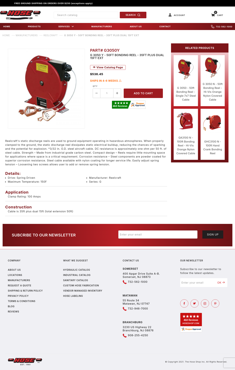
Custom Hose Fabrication (81, 285)
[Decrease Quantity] (96, 93)
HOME (6, 26)
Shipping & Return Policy (25, 290)
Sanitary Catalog (75, 280)
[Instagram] (205, 303)
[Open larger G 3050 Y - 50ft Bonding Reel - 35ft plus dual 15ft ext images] (46, 88)
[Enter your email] (157, 234)
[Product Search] (86, 15)
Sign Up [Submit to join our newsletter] (213, 234)
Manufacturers (19, 280)
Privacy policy (18, 295)
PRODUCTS (34, 26)
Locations (15, 275)
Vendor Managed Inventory (82, 290)
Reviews (13, 311)
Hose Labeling (73, 295)
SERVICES (66, 26)
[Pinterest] (215, 303)
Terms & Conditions (21, 301)
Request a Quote (19, 285)
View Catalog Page (108, 67)
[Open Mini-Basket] (217, 15)
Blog (11, 306)
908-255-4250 (138, 335)
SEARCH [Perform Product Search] (133, 15)
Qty (95, 86)
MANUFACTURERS (101, 26)
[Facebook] (184, 303)
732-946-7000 (138, 308)
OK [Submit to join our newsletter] (221, 282)
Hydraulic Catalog (76, 269)
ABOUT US (136, 26)
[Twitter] (194, 303)
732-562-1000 (221, 26)
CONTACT (165, 26)
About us (14, 269)
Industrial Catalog (77, 275)
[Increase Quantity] (117, 93)
